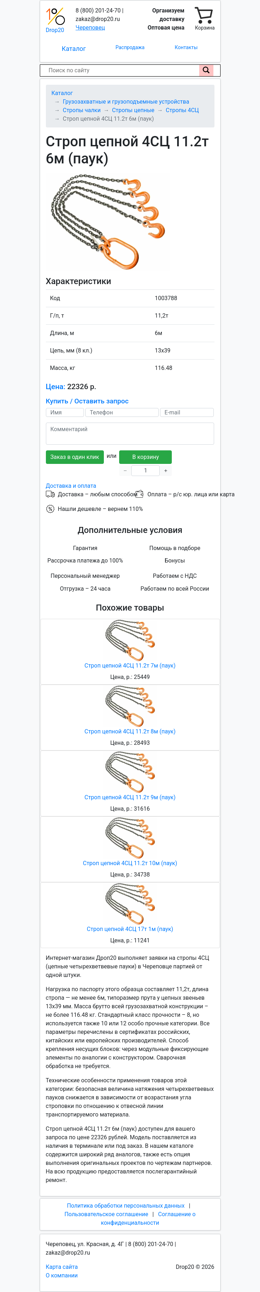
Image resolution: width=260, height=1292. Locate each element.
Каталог (74, 48)
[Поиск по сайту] (206, 70)
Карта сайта (62, 1267)
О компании (62, 1275)
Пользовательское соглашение (106, 1214)
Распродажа (130, 47)
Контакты (186, 47)
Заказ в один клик (75, 457)
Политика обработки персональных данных (126, 1205)
